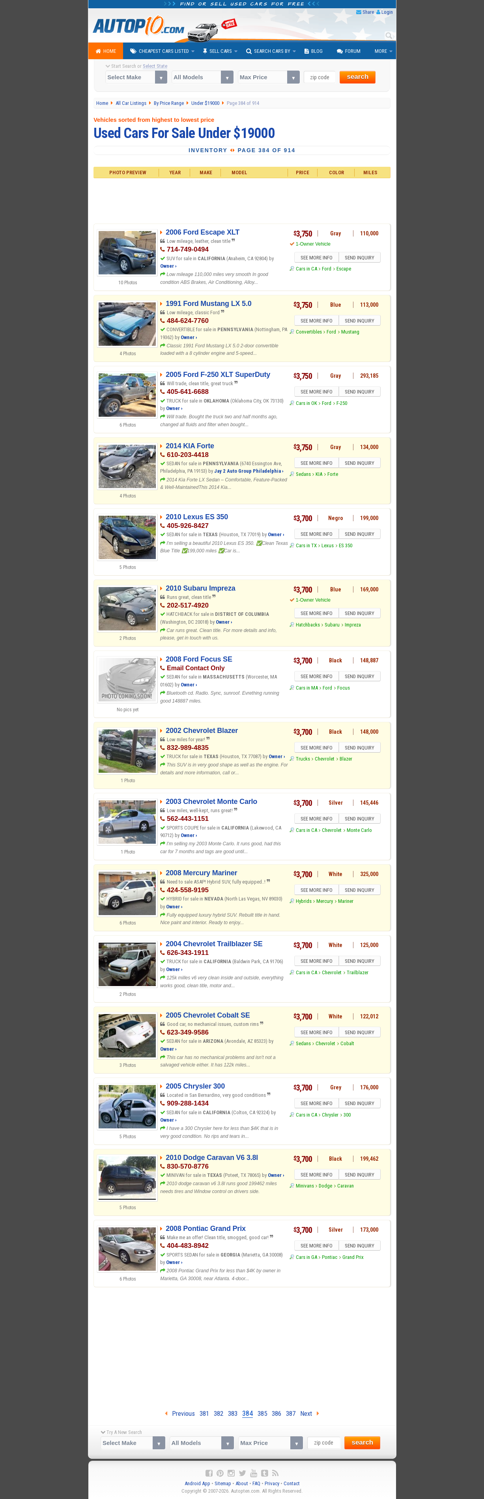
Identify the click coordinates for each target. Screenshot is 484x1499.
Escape (343, 270)
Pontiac (329, 1258)
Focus (343, 689)
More (381, 51)
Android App (197, 1483)
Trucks (303, 760)
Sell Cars (217, 51)
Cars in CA (306, 270)
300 (347, 1116)
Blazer (346, 760)
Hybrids (304, 902)
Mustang (350, 333)
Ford (326, 270)
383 (232, 1413)
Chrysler (330, 1116)
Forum (349, 51)
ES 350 (345, 547)
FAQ (256, 1483)
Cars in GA (306, 1258)
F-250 (341, 404)
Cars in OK (306, 404)
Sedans (303, 475)
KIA (319, 475)
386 (276, 1413)
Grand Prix (353, 1258)
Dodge (325, 1187)
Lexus (327, 547)
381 (204, 1413)
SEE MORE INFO (315, 258)
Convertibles (309, 333)
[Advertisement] (242, 200)
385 (262, 1413)
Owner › (168, 266)
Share (368, 12)
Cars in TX (306, 547)
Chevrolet (325, 760)
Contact (292, 1483)
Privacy (272, 1483)
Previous (180, 1413)
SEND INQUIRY (360, 258)
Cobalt (347, 1045)
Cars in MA (307, 689)
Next (309, 1413)
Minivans (305, 1187)
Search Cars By (268, 51)
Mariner (345, 902)
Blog (314, 51)
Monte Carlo (359, 831)
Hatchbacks (308, 626)
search (357, 76)
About (241, 1483)
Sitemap (223, 1483)
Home (105, 51)
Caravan (345, 1187)
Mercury (324, 902)
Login (387, 12)
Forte (332, 475)
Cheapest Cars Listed (159, 51)
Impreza (353, 626)
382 (218, 1413)
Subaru (332, 626)
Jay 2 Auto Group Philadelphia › (249, 471)
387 (290, 1413)
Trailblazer (357, 974)
